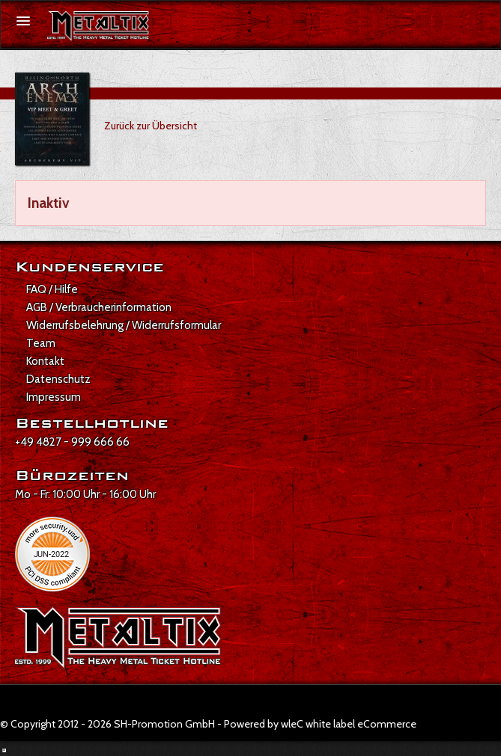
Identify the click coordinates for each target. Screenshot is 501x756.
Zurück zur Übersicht (150, 125)
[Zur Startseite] (98, 26)
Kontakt (45, 361)
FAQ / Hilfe (52, 289)
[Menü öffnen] (23, 21)
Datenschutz (58, 379)
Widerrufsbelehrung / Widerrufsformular (123, 325)
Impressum (53, 397)
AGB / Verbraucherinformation (98, 307)
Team (40, 343)
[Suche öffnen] (481, 22)
